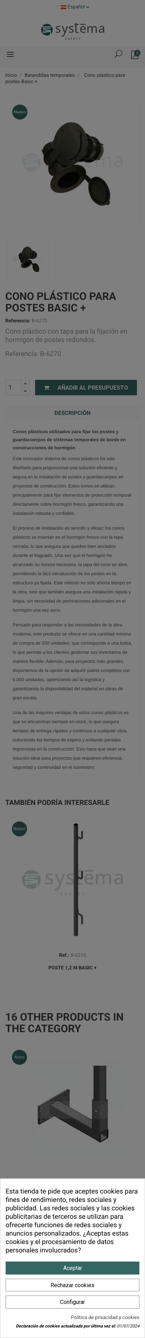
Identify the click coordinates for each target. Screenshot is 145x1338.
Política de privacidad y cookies (105, 1317)
